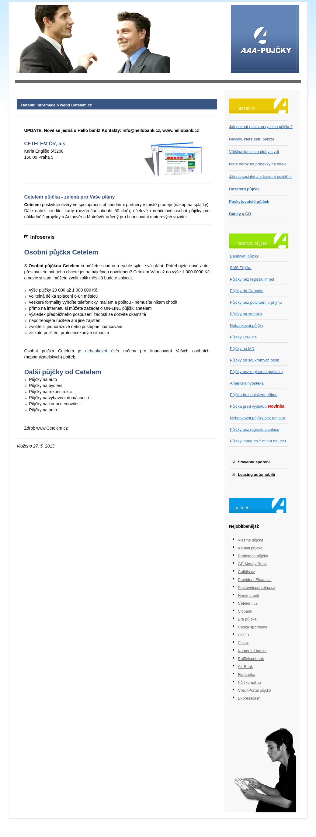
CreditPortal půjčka (254, 690)
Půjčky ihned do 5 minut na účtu (258, 441)
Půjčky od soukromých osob (254, 360)
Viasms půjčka (250, 540)
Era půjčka (247, 619)
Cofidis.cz (246, 571)
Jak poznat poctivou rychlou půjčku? (261, 126)
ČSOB (243, 635)
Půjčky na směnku (246, 314)
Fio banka (246, 674)
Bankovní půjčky (244, 256)
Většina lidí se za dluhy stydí (254, 151)
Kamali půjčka (250, 548)
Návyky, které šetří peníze (251, 139)
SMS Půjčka (241, 267)
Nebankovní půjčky (246, 325)
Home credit (248, 595)
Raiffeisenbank (251, 658)
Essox (243, 643)
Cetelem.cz (248, 603)
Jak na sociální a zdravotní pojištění (260, 176)
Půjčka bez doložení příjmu (253, 395)
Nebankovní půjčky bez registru (257, 418)
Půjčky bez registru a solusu (254, 429)
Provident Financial (255, 579)
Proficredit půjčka (253, 556)
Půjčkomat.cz (249, 682)
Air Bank (245, 666)
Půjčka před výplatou (248, 406)
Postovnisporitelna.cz (256, 587)
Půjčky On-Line (243, 337)
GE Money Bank (252, 564)
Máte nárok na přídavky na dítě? (257, 164)
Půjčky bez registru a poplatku (256, 371)
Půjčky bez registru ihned (252, 279)
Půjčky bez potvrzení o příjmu (256, 302)
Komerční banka (252, 651)
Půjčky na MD (242, 348)
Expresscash (249, 698)
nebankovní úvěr (102, 350)
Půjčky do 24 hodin (246, 291)
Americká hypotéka (247, 383)
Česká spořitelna (252, 627)
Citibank (245, 611)
